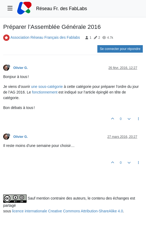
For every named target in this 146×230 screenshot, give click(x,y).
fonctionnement (44, 92)
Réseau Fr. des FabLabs (61, 8)
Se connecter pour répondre (120, 49)
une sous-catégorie (47, 86)
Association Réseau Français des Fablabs (45, 37)
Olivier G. (20, 68)
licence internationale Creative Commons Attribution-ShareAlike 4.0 (67, 211)
